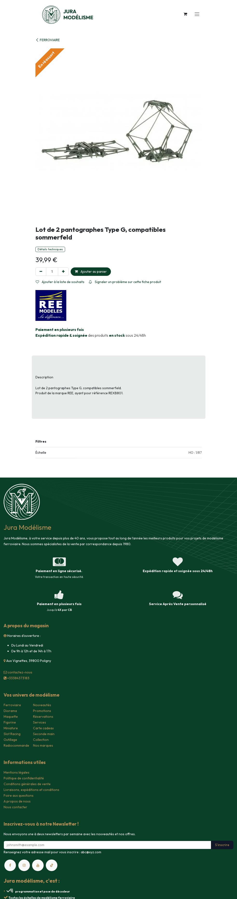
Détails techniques (50, 249)
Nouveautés (42, 705)
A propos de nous (17, 801)
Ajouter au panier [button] (91, 271)
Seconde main (43, 734)
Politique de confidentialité (24, 778)
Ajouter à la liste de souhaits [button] (60, 282)
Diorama (10, 711)
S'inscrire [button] (222, 845)
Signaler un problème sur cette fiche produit (125, 282)
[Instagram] (24, 865)
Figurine (10, 722)
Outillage (10, 739)
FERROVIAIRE (47, 40)
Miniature (11, 728)
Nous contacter (15, 807)
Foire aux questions (19, 795)
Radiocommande (16, 745)
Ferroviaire (12, 705)
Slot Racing (12, 734)
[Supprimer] (40, 271)
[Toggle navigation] (197, 14)
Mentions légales (16, 772)
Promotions (42, 711)
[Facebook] (10, 865)
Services (39, 722)
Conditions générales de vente (27, 784)
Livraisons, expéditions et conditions (31, 790)
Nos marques (43, 745)
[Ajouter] (63, 271)
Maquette (11, 716)
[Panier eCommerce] (185, 14)
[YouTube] (38, 865)
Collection (41, 739)
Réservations (43, 716)
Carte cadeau (43, 728)
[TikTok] (51, 865)
